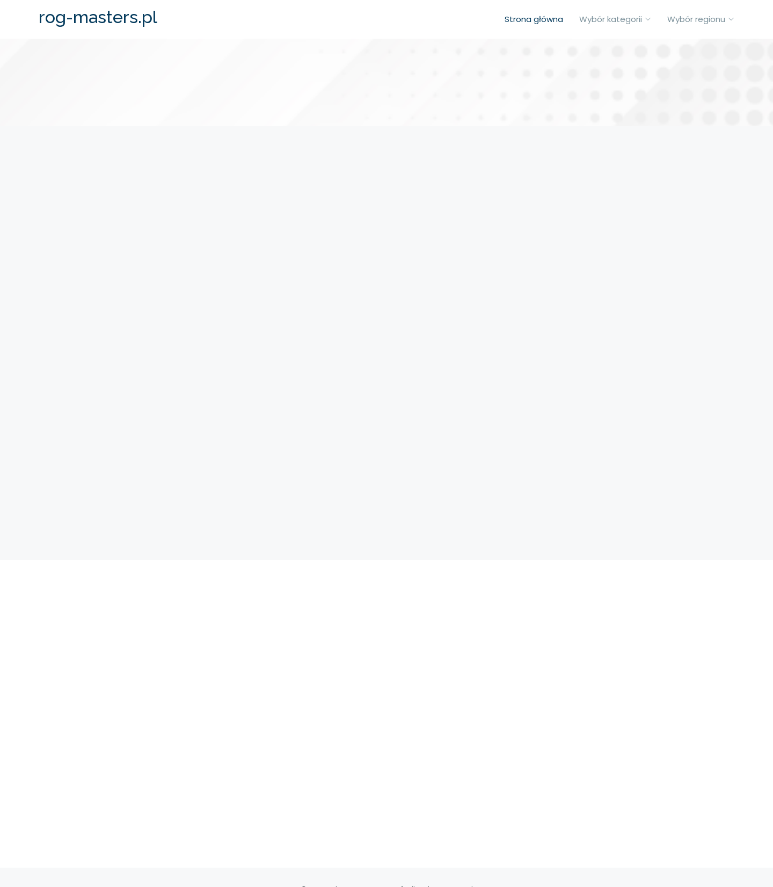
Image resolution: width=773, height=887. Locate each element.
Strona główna (534, 19)
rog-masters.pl (98, 17)
